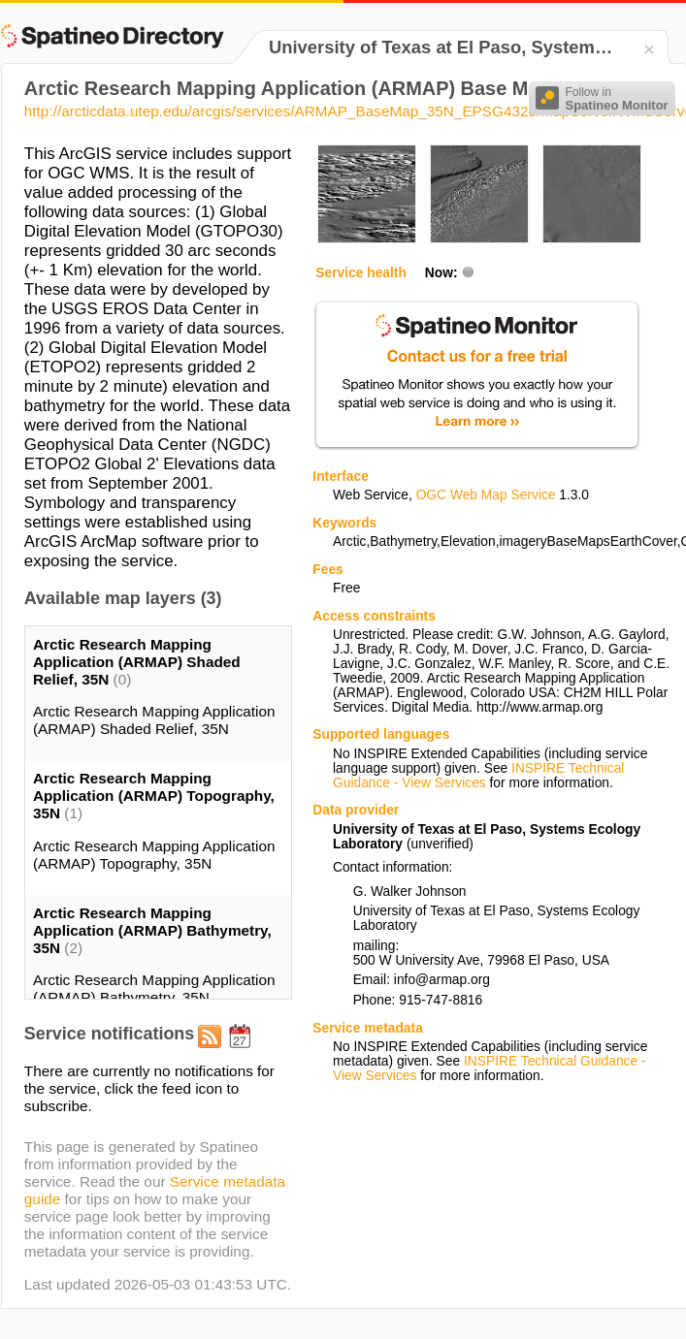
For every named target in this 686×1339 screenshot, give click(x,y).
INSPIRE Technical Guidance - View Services (478, 775)
